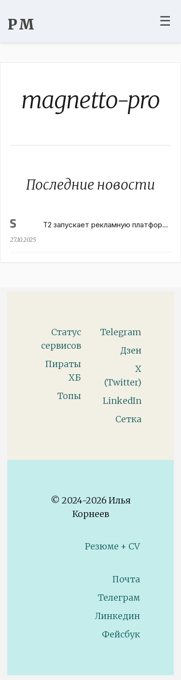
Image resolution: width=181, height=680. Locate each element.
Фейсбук (121, 634)
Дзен (130, 350)
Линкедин (117, 615)
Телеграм (119, 597)
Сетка (128, 419)
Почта (126, 579)
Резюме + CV (112, 546)
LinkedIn (122, 400)
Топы (69, 395)
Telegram (120, 332)
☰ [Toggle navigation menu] (165, 21)
